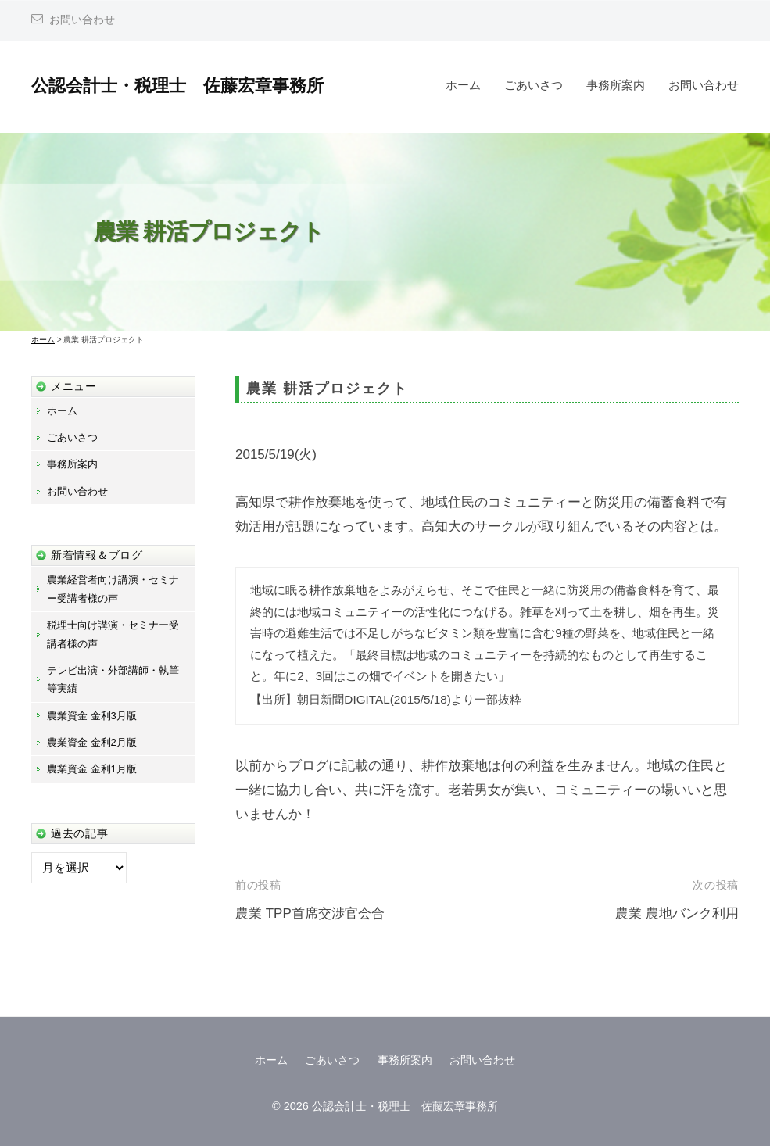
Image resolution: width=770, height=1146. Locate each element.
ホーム (463, 84)
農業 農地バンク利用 (677, 913)
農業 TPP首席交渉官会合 (310, 913)
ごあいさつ (533, 84)
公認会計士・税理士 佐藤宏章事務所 (177, 85)
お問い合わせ (82, 20)
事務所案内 (615, 84)
